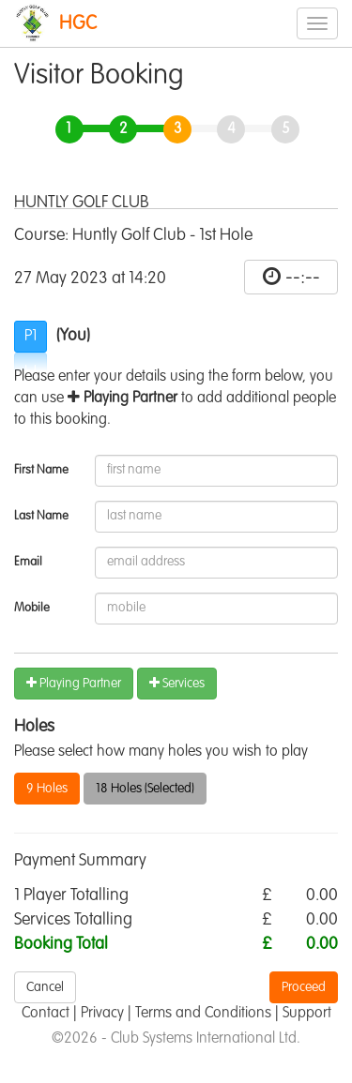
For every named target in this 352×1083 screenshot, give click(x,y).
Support (307, 1013)
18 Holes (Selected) (145, 788)
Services (177, 683)
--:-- (302, 277)
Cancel (45, 987)
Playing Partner (73, 683)
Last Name (41, 516)
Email (28, 562)
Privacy (102, 1013)
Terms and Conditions (203, 1013)
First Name (41, 470)
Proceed (304, 987)
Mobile (32, 608)
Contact (45, 1013)
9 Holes (47, 788)
